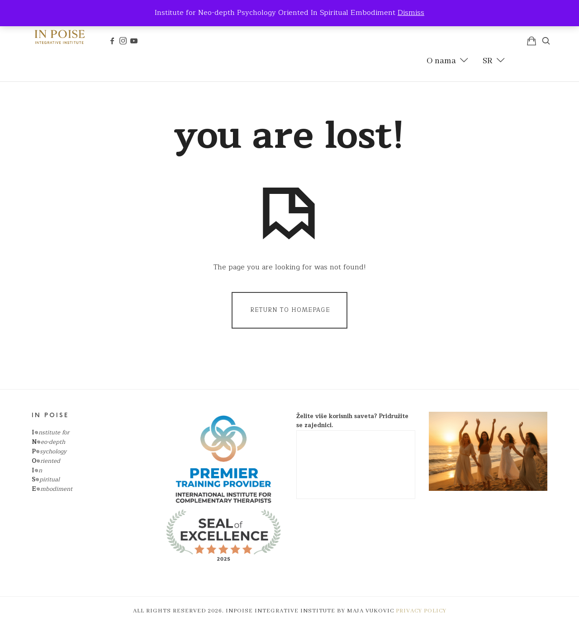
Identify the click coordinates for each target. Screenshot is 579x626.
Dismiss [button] (411, 13)
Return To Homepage (290, 310)
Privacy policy (421, 611)
